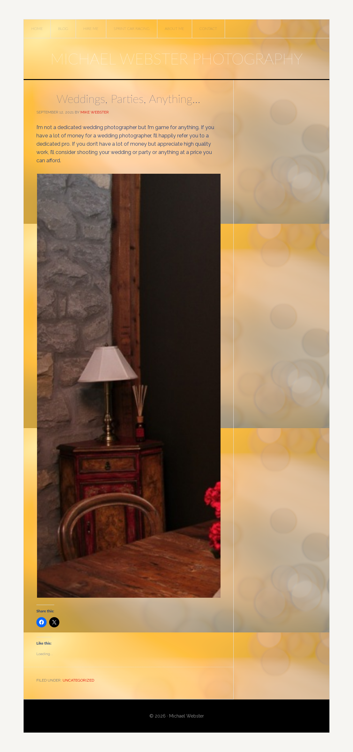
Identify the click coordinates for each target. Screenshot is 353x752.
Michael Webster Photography (176, 58)
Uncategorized (78, 680)
